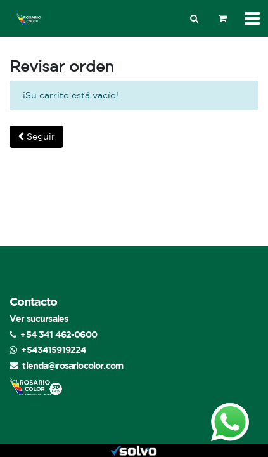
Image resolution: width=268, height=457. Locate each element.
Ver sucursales (39, 318)
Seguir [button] (36, 136)
